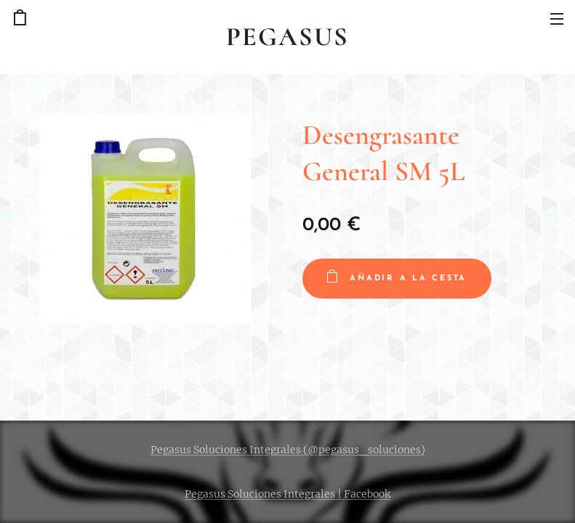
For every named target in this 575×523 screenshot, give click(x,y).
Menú (556, 19)
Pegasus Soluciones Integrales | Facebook (287, 493)
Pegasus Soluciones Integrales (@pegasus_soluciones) (287, 449)
